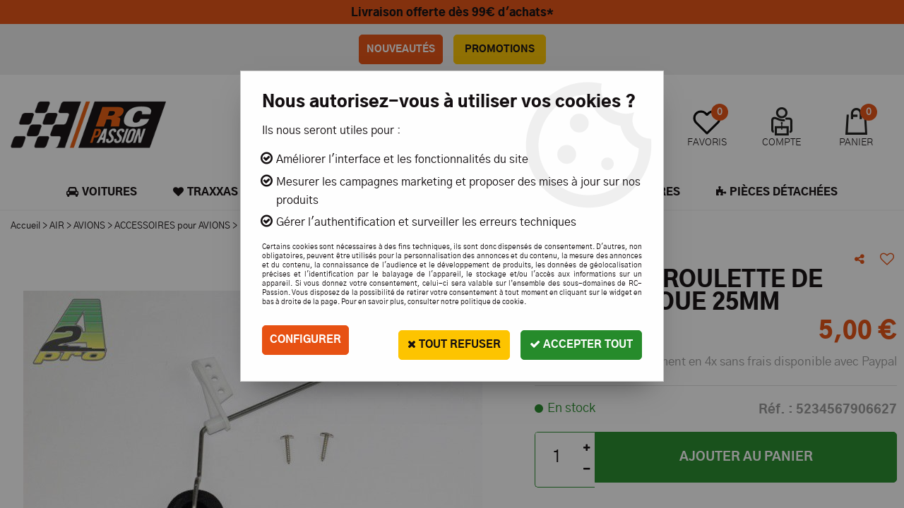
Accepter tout (577, 340)
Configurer (307, 340)
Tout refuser (440, 340)
